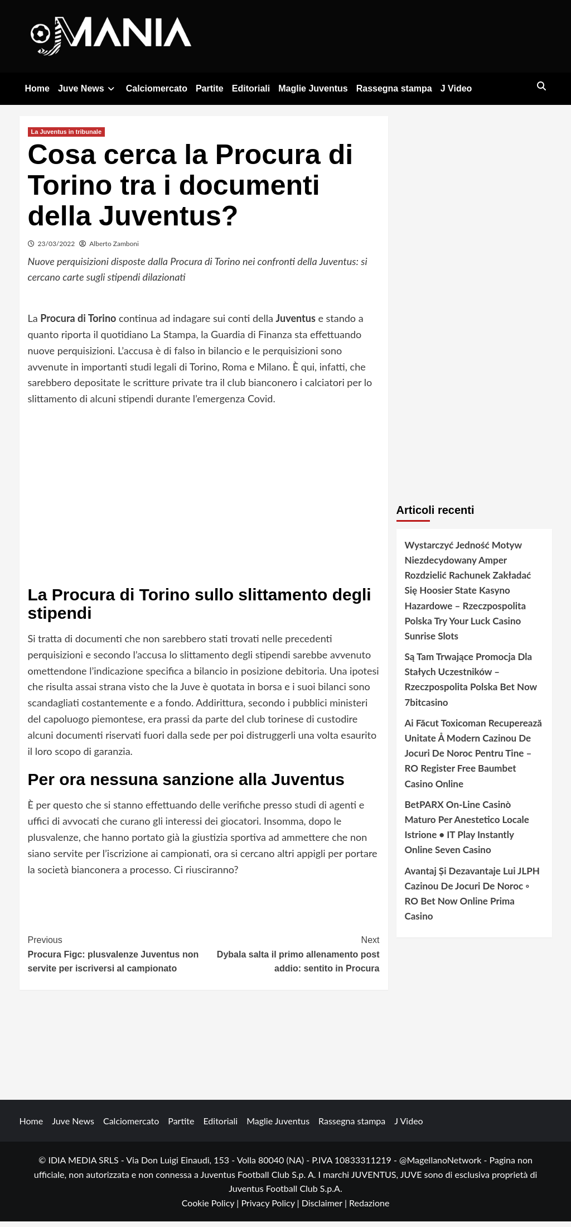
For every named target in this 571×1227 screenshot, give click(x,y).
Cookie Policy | (211, 1209)
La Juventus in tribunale (66, 137)
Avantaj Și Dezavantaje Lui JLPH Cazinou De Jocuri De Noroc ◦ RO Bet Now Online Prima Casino (472, 899)
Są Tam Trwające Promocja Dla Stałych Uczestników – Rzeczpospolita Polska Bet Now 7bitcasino (471, 685)
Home (37, 88)
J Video (456, 88)
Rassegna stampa (394, 88)
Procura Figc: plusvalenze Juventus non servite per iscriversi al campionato (116, 959)
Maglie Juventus (312, 88)
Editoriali (251, 88)
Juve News (88, 88)
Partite (210, 88)
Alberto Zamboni (114, 249)
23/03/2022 (56, 249)
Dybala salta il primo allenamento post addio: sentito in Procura (292, 959)
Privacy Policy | (271, 1209)
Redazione (369, 1209)
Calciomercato (156, 88)
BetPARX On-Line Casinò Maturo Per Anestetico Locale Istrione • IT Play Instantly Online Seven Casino (467, 833)
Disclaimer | (325, 1209)
